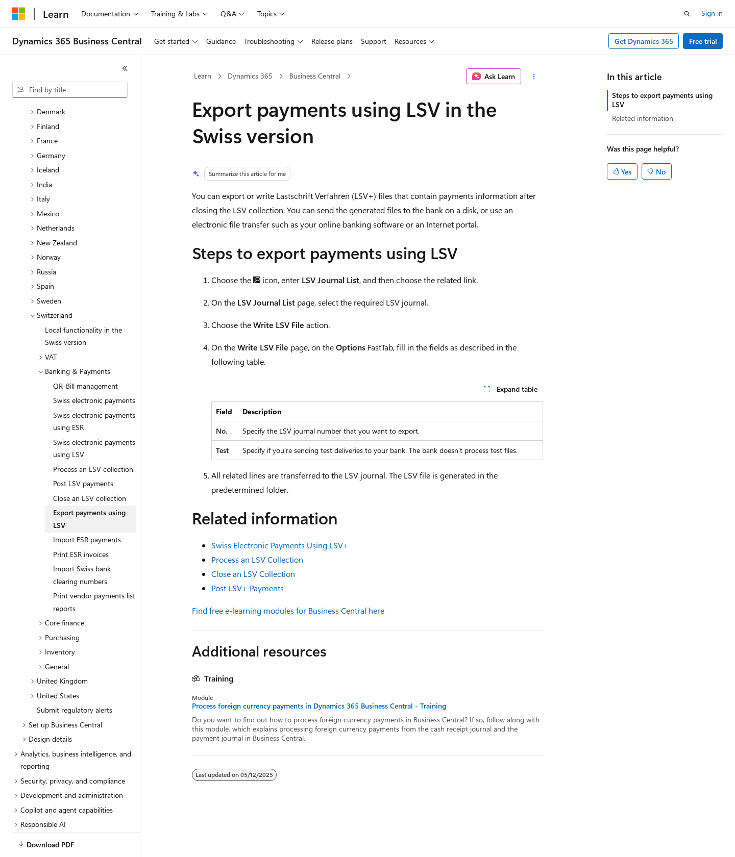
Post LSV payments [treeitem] (83, 448)
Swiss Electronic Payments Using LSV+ (280, 545)
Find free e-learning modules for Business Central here (288, 610)
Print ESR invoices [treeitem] (81, 519)
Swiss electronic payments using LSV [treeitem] (94, 413)
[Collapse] (125, 68)
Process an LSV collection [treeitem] (93, 434)
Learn (202, 76)
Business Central (314, 76)
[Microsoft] (19, 13)
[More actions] (534, 76)
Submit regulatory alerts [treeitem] (74, 674)
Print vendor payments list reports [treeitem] (94, 567)
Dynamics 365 (250, 76)
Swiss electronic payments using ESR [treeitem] (94, 386)
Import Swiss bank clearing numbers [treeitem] (82, 539)
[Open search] (687, 14)
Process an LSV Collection (257, 559)
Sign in (712, 13)
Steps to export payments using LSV (662, 99)
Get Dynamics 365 (644, 41)
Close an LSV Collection (253, 573)
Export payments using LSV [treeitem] (89, 483)
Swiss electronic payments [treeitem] (94, 365)
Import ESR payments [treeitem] (87, 504)
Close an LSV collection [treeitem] (89, 463)
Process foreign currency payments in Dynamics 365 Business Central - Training (319, 706)
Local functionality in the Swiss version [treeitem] (83, 301)
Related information (642, 118)
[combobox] (70, 90)
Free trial (703, 41)
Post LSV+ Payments (247, 588)
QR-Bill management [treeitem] (85, 351)
